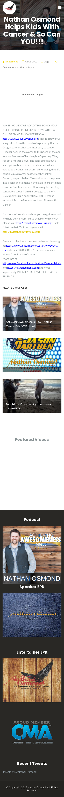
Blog (46, 61)
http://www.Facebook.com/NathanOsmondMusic (32, 263)
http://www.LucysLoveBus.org (20, 138)
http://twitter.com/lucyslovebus (21, 231)
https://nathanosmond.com (23, 267)
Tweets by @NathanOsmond (20, 771)
